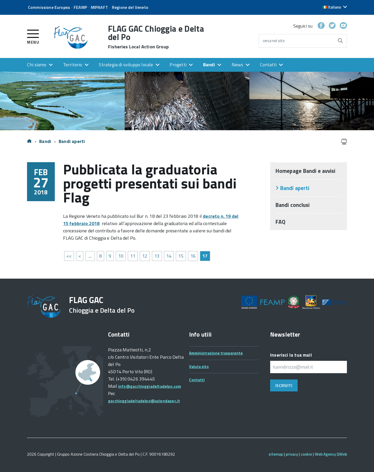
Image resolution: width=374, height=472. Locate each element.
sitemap (276, 454)
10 (120, 255)
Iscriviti (283, 385)
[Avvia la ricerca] (340, 40)
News (237, 64)
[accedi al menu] (33, 36)
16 (193, 255)
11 (132, 255)
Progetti (178, 64)
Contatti (268, 64)
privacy (292, 454)
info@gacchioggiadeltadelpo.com (149, 386)
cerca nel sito (274, 40)
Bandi (209, 64)
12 (144, 255)
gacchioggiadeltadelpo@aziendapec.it (144, 401)
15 (180, 255)
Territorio (72, 64)
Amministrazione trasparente (216, 353)
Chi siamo (36, 64)
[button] (335, 7)
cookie (306, 454)
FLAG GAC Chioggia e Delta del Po (156, 36)
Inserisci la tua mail (291, 354)
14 (168, 255)
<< (69, 255)
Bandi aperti (72, 141)
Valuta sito (199, 367)
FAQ (280, 222)
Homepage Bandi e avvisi (305, 171)
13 (156, 255)
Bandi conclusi (292, 205)
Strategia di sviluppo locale (126, 64)
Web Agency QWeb (331, 454)
